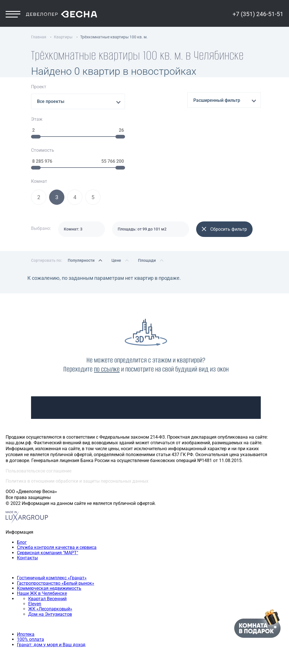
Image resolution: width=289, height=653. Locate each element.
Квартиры (16, 596)
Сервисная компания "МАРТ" (47, 495)
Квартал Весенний (47, 541)
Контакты (27, 500)
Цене (116, 202)
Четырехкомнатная (37, 617)
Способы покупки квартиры (35, 566)
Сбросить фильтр (224, 171)
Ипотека (25, 576)
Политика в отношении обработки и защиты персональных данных (77, 423)
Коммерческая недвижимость (49, 530)
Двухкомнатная (34, 607)
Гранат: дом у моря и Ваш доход (51, 587)
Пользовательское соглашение (38, 413)
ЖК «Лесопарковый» (50, 551)
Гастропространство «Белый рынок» (55, 525)
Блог (22, 484)
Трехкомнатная (33, 612)
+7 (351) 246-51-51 (258, 19)
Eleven (34, 546)
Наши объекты (21, 510)
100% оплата (30, 581)
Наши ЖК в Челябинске (42, 535)
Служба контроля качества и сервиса (57, 489)
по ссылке (107, 311)
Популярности (81, 202)
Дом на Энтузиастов (50, 556)
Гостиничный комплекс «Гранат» (52, 520)
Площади (147, 202)
